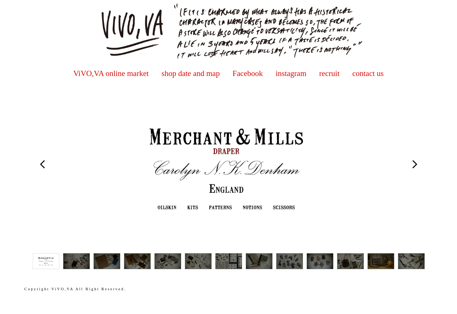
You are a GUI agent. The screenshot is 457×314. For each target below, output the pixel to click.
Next (415, 164)
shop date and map (190, 73)
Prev (43, 164)
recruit (329, 73)
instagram (290, 73)
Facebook (247, 73)
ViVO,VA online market (110, 73)
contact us (368, 73)
